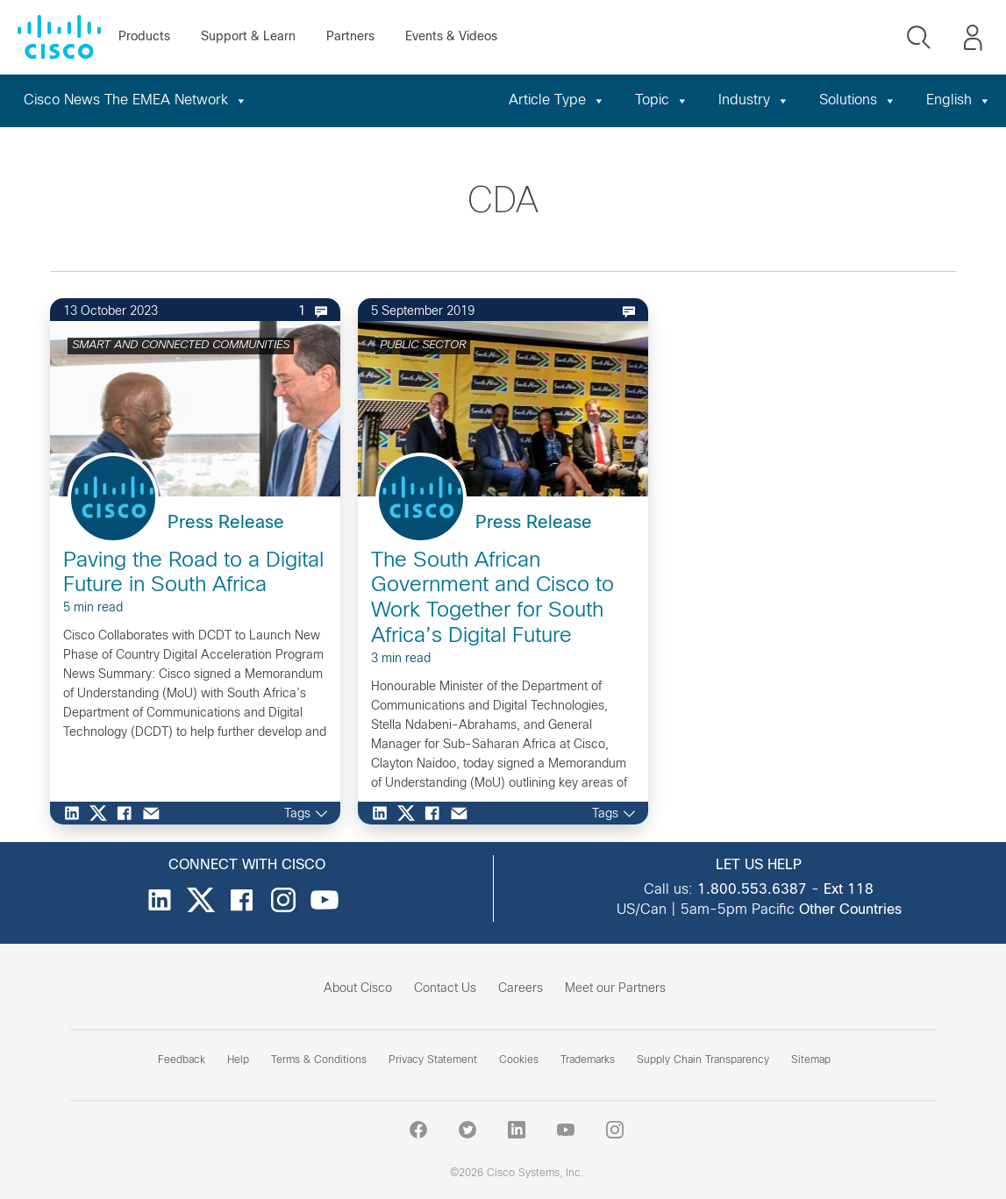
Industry (753, 100)
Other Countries (850, 910)
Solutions (857, 100)
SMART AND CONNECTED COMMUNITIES (180, 345)
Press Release (226, 523)
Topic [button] (662, 100)
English (958, 100)
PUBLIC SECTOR (423, 345)
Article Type (557, 100)
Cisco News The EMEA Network (135, 100)
